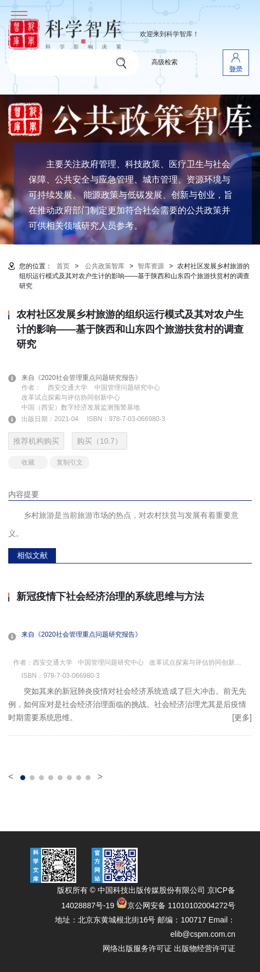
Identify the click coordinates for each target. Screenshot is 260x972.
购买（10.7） (99, 441)
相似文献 (32, 555)
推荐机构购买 (36, 441)
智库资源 (151, 266)
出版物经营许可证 (204, 948)
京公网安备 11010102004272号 (175, 905)
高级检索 (164, 62)
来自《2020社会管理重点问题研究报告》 (88, 378)
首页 (63, 266)
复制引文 (69, 462)
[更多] (242, 717)
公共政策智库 (105, 266)
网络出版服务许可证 (137, 948)
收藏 (28, 462)
